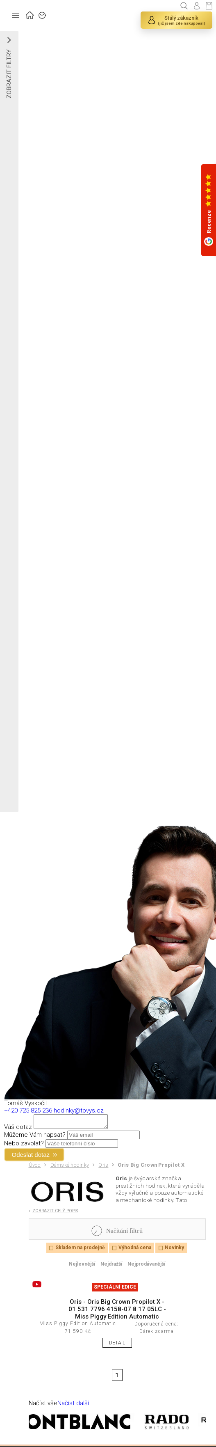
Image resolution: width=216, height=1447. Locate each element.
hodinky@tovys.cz (79, 1110)
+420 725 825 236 (28, 1110)
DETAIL (117, 1345)
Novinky (174, 1250)
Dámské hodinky (69, 1167)
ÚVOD (30, 14)
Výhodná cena (134, 1250)
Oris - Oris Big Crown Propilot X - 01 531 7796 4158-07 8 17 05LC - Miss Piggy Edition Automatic (117, 1311)
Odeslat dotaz (31, 1157)
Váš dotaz (18, 1129)
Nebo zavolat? (24, 1145)
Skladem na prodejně (80, 1250)
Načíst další (73, 1405)
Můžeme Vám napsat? (35, 1137)
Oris (103, 1167)
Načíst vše (43, 1405)
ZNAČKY (43, 14)
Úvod (35, 1167)
